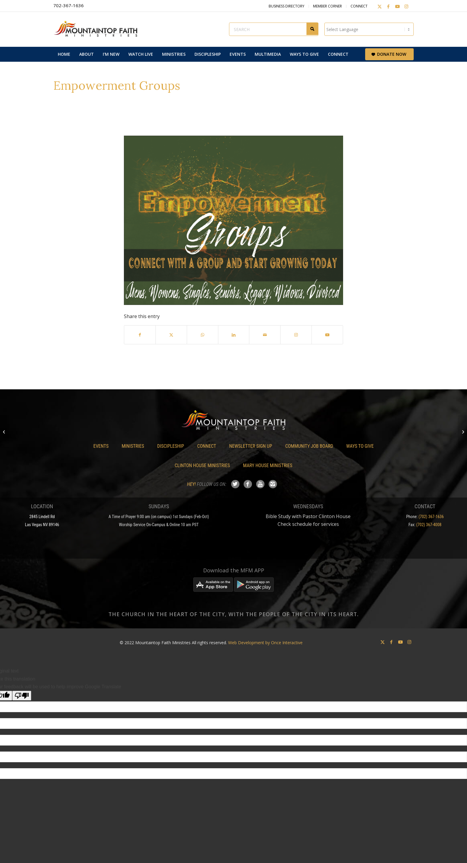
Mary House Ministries (267, 465)
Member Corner (327, 6)
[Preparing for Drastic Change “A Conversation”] (4, 431)
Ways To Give (360, 446)
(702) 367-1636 (431, 516)
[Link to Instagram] (406, 6)
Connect (359, 6)
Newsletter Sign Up (250, 446)
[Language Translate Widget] (369, 29)
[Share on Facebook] (139, 335)
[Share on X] (171, 335)
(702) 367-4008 (428, 524)
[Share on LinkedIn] (233, 335)
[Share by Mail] (264, 335)
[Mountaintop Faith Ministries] (98, 29)
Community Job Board (309, 446)
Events (100, 446)
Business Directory (286, 6)
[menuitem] (64, 54)
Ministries (133, 446)
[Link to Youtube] (397, 6)
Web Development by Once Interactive (265, 642)
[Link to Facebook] (388, 6)
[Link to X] (379, 6)
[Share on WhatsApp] (202, 335)
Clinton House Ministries (202, 465)
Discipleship (170, 446)
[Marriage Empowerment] (462, 431)
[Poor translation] (21, 696)
